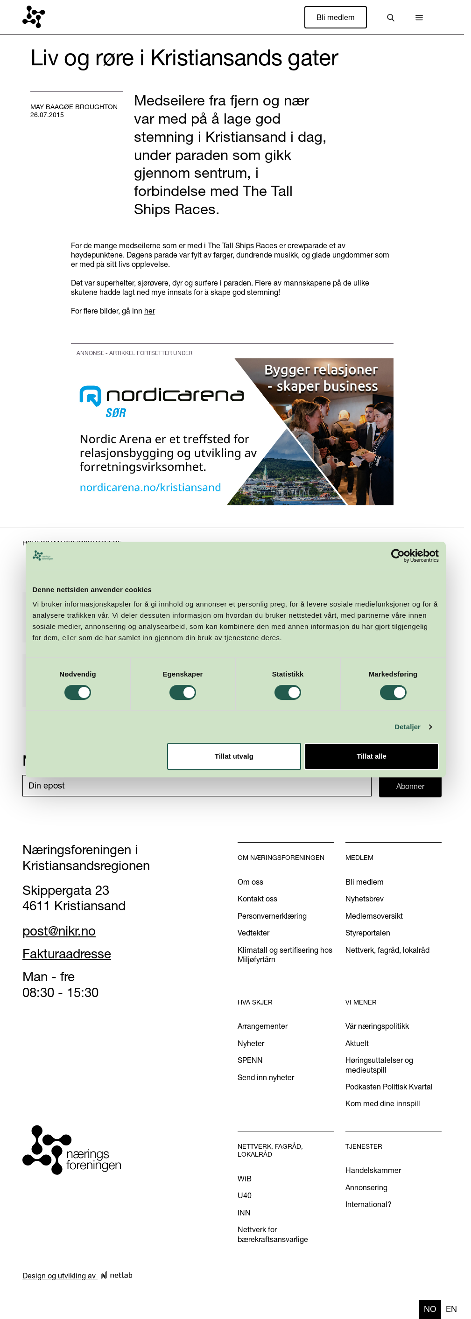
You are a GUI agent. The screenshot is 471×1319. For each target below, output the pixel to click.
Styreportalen (367, 932)
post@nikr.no (59, 931)
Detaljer (407, 727)
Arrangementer (263, 1026)
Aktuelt (357, 1043)
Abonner (410, 786)
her (149, 310)
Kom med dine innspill (382, 1103)
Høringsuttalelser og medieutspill (379, 1064)
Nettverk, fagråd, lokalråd (387, 950)
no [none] (430, 1309)
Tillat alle (372, 756)
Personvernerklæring (272, 916)
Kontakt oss (257, 898)
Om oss (250, 881)
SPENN (250, 1060)
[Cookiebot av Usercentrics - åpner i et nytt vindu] (398, 556)
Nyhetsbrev (364, 898)
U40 (245, 1195)
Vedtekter (253, 932)
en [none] (451, 1309)
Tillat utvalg (234, 756)
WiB (245, 1178)
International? (368, 1204)
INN (244, 1212)
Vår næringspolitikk (377, 1026)
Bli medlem (335, 17)
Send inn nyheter (266, 1077)
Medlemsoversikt (374, 916)
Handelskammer (373, 1170)
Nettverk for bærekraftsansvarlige (273, 1234)
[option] (451, 1309)
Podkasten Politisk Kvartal (389, 1086)
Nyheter (251, 1043)
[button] (419, 17)
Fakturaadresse (66, 954)
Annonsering (366, 1187)
